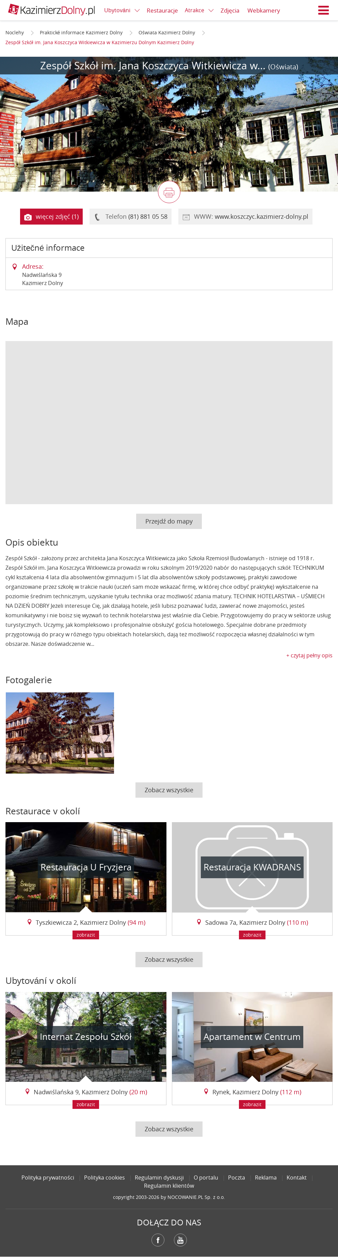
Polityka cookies (104, 1177)
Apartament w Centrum (252, 1037)
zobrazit (86, 935)
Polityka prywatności (47, 1177)
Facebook (157, 1240)
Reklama (266, 1177)
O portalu (206, 1177)
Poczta (236, 1177)
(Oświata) (283, 66)
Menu (323, 10)
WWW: (245, 216)
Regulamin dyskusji (159, 1177)
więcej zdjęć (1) (51, 216)
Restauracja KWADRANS (252, 867)
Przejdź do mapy (169, 521)
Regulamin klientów (169, 1185)
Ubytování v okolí (40, 981)
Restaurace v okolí (42, 811)
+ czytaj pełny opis (309, 655)
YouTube (180, 1240)
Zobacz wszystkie (169, 790)
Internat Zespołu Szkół (86, 1037)
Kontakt (297, 1177)
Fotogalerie (28, 680)
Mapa (16, 321)
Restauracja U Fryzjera (86, 867)
